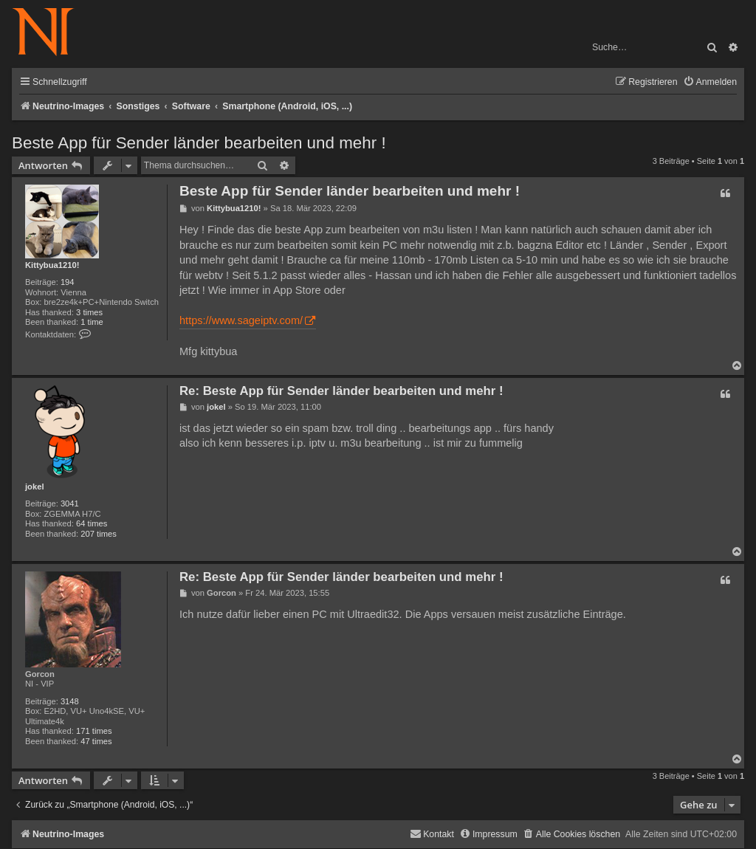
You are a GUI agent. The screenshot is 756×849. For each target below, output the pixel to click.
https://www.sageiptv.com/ (241, 320)
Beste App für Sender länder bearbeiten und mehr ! (199, 143)
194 (68, 282)
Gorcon (40, 674)
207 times (98, 533)
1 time (91, 321)
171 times (94, 730)
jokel (34, 486)
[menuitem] (710, 82)
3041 (70, 503)
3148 (70, 701)
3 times (89, 312)
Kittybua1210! (52, 265)
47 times (95, 741)
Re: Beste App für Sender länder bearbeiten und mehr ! (341, 391)
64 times (91, 523)
